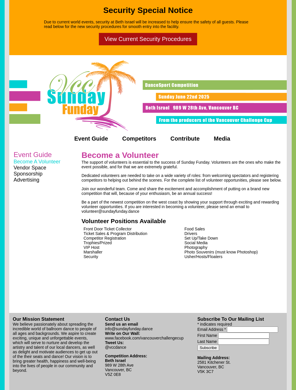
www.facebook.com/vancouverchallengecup (144, 338)
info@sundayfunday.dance (129, 328)
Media (222, 138)
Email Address (212, 329)
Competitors (139, 138)
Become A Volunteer (37, 162)
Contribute (185, 138)
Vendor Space (30, 168)
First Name (207, 335)
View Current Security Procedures (148, 39)
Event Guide (91, 138)
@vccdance (115, 347)
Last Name (207, 341)
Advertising (26, 180)
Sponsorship (28, 174)
